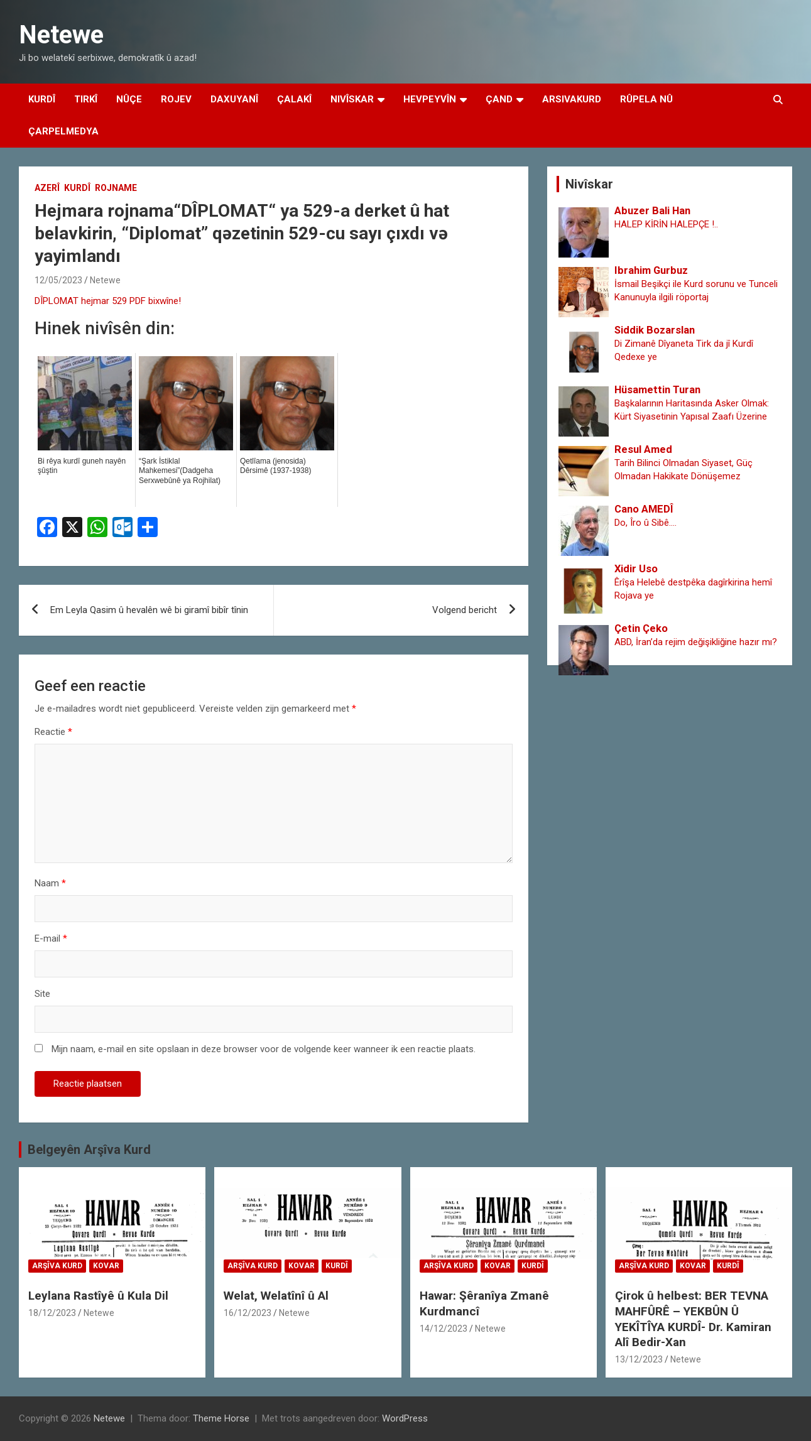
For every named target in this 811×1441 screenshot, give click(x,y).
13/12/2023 (639, 1359)
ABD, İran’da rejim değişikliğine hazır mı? (695, 642)
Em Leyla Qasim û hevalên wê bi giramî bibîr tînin (149, 610)
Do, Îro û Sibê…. (645, 522)
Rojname (116, 188)
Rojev (176, 99)
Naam (50, 883)
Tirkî (85, 99)
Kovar (106, 1265)
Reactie (53, 731)
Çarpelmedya (63, 131)
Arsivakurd (571, 99)
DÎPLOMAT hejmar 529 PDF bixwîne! (108, 301)
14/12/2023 (443, 1329)
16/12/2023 (247, 1313)
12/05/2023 (58, 280)
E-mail (51, 938)
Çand (499, 99)
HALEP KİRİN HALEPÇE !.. (666, 224)
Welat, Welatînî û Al (276, 1295)
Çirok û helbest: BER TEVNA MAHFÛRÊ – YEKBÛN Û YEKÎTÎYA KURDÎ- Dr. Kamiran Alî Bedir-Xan (693, 1318)
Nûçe (129, 99)
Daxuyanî (234, 99)
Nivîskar (352, 99)
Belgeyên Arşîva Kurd (89, 1149)
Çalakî (294, 99)
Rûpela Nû (646, 99)
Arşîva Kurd (57, 1265)
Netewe (61, 35)
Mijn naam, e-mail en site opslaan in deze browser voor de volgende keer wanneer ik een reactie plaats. (264, 1049)
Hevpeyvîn (429, 99)
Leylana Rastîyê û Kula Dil (98, 1295)
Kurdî (41, 99)
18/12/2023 (52, 1313)
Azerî (47, 188)
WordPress (405, 1418)
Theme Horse (221, 1418)
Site (42, 993)
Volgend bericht (464, 610)
